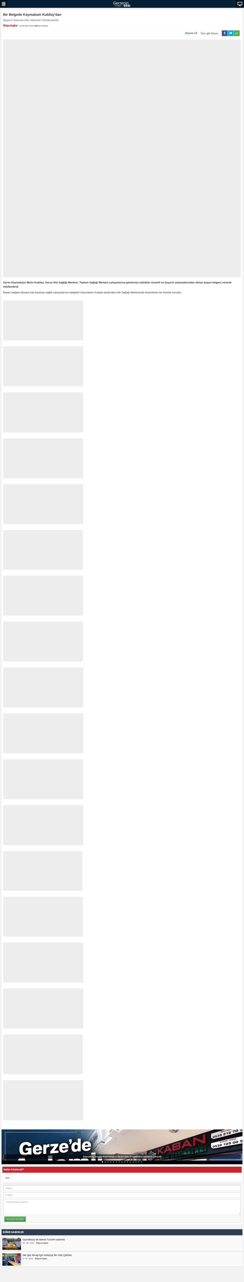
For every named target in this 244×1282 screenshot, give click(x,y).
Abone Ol (203, 33)
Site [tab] (7, 1178)
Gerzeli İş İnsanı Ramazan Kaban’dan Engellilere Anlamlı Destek (122, 1156)
